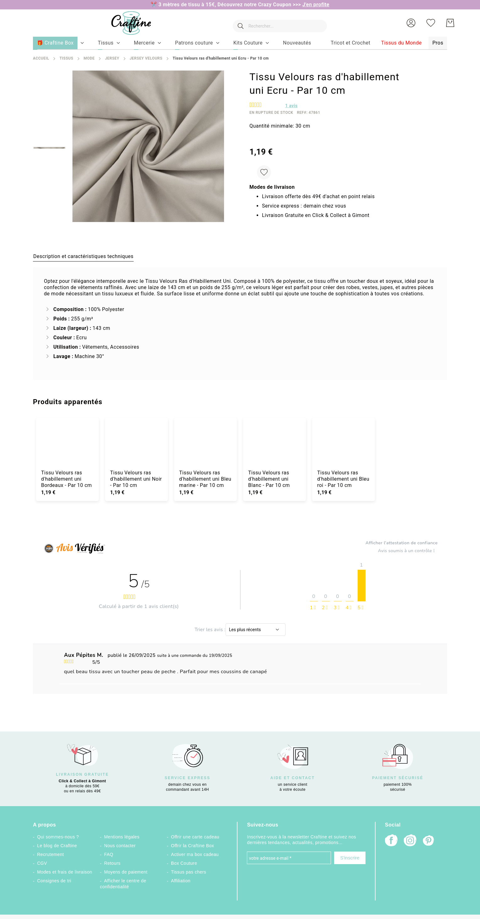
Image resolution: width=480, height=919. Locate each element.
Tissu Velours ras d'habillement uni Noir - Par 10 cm (136, 479)
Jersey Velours (146, 58)
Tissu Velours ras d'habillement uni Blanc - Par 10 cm (269, 479)
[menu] (240, 43)
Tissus (66, 58)
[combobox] (277, 23)
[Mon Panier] (450, 23)
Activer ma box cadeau (195, 854)
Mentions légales (122, 836)
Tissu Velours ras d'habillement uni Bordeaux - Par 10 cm (66, 479)
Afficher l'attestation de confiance (401, 543)
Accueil (41, 58)
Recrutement (50, 854)
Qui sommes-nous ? (58, 836)
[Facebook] (391, 841)
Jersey (112, 58)
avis (291, 105)
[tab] (83, 256)
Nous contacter (120, 845)
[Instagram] (410, 841)
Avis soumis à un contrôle (408, 551)
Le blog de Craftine (57, 845)
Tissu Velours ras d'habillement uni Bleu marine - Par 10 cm (205, 479)
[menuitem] (106, 43)
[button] (411, 22)
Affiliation (180, 880)
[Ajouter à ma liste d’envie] (264, 172)
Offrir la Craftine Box (192, 845)
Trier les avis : (210, 629)
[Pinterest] (429, 841)
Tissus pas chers (188, 871)
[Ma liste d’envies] (430, 23)
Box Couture (184, 863)
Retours (112, 863)
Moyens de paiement (126, 871)
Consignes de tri (54, 880)
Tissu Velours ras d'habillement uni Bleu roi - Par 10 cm (343, 479)
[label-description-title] (83, 256)
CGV (42, 863)
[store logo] (125, 23)
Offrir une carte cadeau (195, 836)
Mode (88, 58)
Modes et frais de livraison (64, 871)
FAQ (108, 854)
